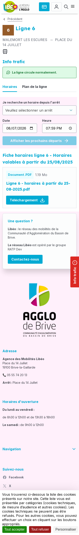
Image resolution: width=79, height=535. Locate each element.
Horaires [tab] (10, 87)
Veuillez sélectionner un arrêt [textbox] (28, 110)
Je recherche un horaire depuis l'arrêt (31, 102)
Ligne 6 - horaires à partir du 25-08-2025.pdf (38, 186)
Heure (46, 120)
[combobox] (39, 110)
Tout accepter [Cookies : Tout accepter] (14, 529)
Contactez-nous (25, 259)
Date (6, 120)
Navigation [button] (39, 449)
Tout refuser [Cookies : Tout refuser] (40, 529)
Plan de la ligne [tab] (34, 87)
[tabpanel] (39, 123)
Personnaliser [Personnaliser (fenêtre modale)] (65, 529)
